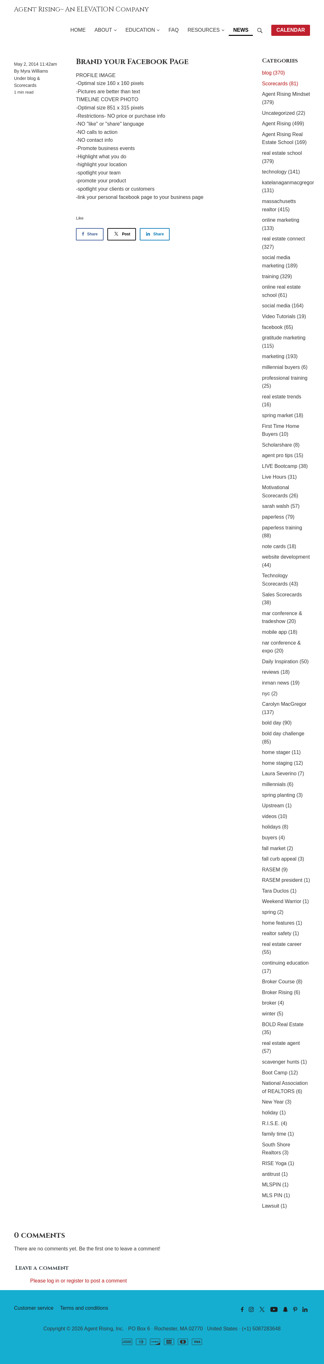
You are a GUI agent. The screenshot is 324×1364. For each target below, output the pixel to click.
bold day (277, 722)
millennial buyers (284, 367)
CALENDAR (290, 30)
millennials (278, 784)
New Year (277, 1102)
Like (80, 218)
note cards (279, 546)
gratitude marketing (284, 342)
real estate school (282, 157)
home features (282, 923)
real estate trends (281, 401)
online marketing (280, 224)
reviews (276, 672)
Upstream (277, 805)
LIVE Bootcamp (285, 466)
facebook (277, 327)
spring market (282, 415)
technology (281, 171)
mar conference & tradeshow (282, 617)
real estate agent (281, 1047)
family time (278, 1134)
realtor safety (280, 933)
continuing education (285, 967)
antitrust (275, 1174)
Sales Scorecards (282, 599)
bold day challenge (283, 737)
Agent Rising (283, 123)
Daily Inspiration (285, 661)
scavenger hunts (284, 1062)
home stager (281, 752)
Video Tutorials (284, 316)
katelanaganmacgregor (286, 186)
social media (283, 305)
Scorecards (25, 85)
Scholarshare (281, 445)
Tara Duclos (279, 891)
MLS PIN (276, 1195)
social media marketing (280, 261)
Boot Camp (280, 1072)
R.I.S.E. (274, 1123)
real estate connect (283, 243)
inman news (281, 682)
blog (31, 78)
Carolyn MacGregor (284, 708)
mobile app (279, 632)
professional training (284, 382)
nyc (270, 693)
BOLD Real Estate (283, 1028)
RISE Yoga (278, 1163)
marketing (280, 356)
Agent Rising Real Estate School (284, 138)
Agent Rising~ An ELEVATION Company (81, 9)
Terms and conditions (84, 1308)
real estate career (282, 948)
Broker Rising (281, 992)
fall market (277, 848)
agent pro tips (282, 455)
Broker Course (282, 981)
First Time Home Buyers (280, 430)
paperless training (282, 532)
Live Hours (279, 477)
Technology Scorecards (280, 580)
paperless (278, 517)
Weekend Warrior (285, 901)
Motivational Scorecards (280, 491)
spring (273, 912)
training (277, 276)
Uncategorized (283, 113)
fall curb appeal (283, 859)
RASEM (275, 869)
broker (273, 1003)
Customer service (33, 1308)
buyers (273, 837)
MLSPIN (275, 1184)
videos (274, 816)
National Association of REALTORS (285, 1087)
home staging (282, 763)
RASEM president (286, 880)
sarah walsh (281, 506)
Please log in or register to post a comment (78, 1280)
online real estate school (281, 291)
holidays (275, 827)
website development (286, 561)
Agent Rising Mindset (286, 98)
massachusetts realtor (279, 205)
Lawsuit (274, 1206)
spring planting (282, 795)
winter (272, 1013)
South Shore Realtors (276, 1149)
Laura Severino (283, 773)
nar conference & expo (281, 647)
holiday (274, 1112)
